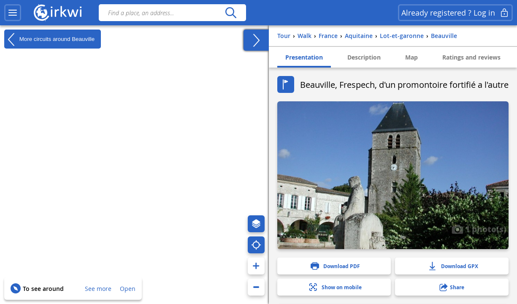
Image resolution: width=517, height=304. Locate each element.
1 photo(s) (479, 229)
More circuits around (49, 39)
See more (98, 289)
